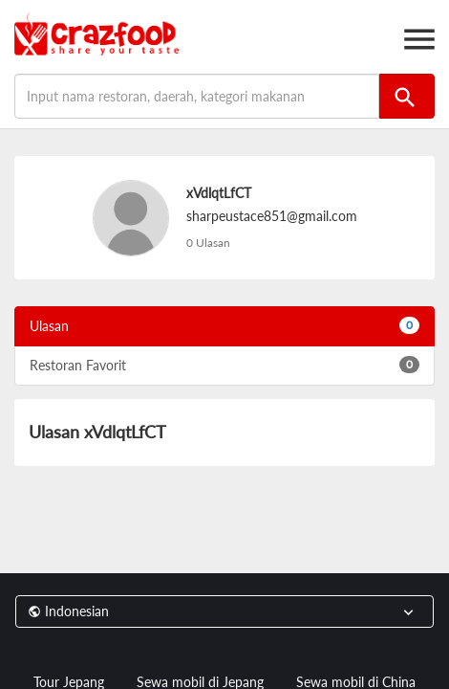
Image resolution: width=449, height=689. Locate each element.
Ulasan (224, 325)
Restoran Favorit (224, 364)
